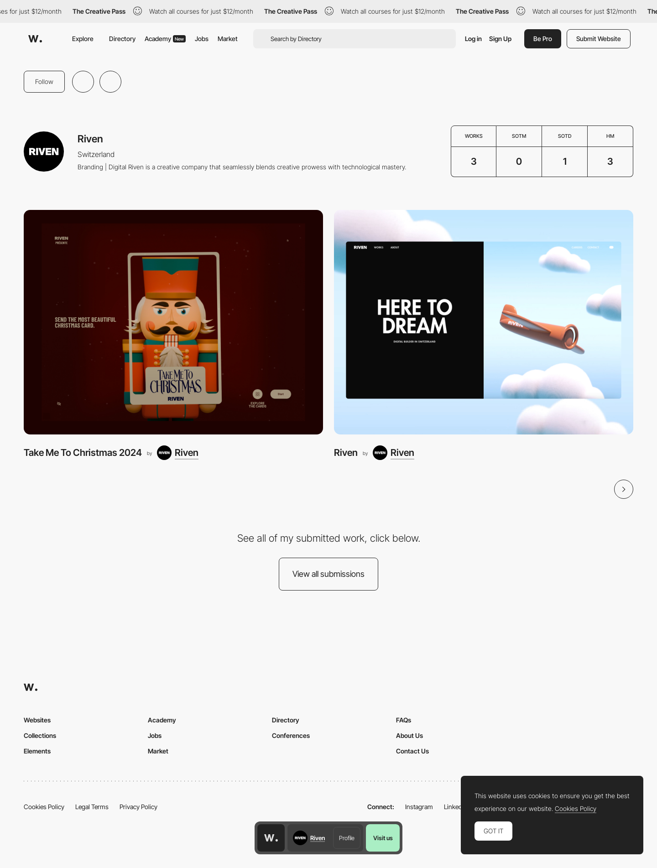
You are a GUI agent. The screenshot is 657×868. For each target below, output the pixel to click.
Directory (122, 38)
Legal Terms (92, 806)
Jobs (202, 38)
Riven (346, 452)
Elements (37, 751)
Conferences (291, 735)
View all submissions (328, 574)
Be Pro (542, 38)
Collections (40, 735)
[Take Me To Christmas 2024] (173, 322)
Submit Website (598, 38)
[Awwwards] (35, 38)
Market (228, 38)
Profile (347, 838)
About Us (409, 735)
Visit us (383, 838)
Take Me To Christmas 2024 (83, 452)
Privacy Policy (138, 806)
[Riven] (177, 452)
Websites (37, 720)
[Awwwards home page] (271, 838)
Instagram (419, 806)
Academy (165, 38)
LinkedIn (455, 806)
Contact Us (412, 751)
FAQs (403, 720)
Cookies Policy (44, 806)
